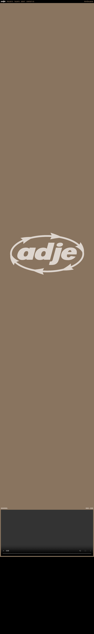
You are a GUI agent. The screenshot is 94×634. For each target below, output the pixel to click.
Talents (17, 1)
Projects (10, 1)
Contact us (30, 1)
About (23, 1)
